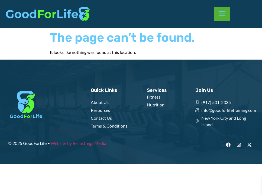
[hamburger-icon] (222, 14)
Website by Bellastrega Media (78, 143)
